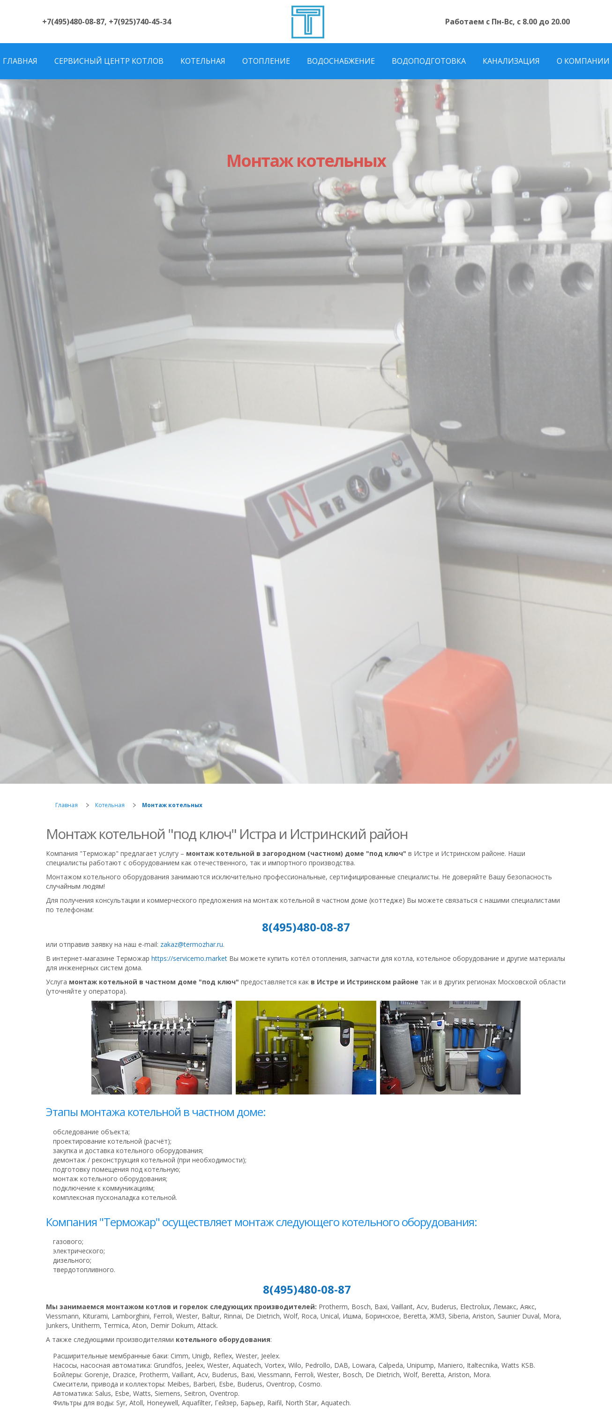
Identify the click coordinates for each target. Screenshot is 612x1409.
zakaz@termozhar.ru (191, 944)
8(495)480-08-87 (306, 927)
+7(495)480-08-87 (73, 21)
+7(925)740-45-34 (140, 21)
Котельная (110, 805)
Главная (66, 805)
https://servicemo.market (189, 958)
